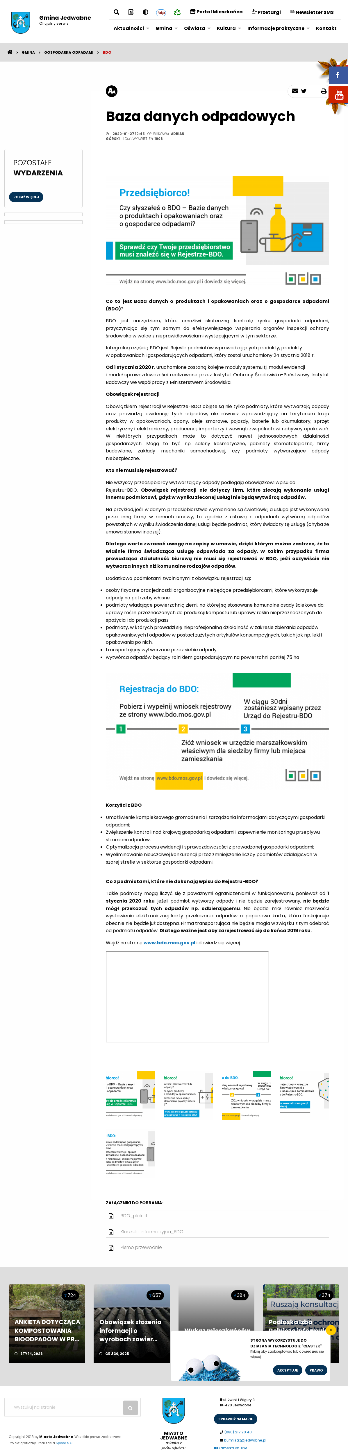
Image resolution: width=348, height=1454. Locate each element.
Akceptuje (287, 1370)
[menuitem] (130, 28)
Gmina (164, 28)
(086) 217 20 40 (238, 1432)
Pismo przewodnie (141, 1247)
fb (331, 71)
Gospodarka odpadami (68, 52)
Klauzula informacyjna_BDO (152, 1231)
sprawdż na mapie (235, 1419)
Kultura (226, 28)
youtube (331, 103)
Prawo (316, 1370)
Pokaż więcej (26, 197)
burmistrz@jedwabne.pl (245, 1440)
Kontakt (326, 28)
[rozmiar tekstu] (111, 91)
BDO (107, 52)
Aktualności (129, 28)
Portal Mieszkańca (216, 11)
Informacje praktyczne (275, 28)
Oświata (194, 28)
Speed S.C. (64, 1443)
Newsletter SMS (312, 12)
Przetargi (266, 12)
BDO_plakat (134, 1215)
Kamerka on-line (230, 1448)
